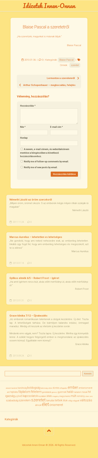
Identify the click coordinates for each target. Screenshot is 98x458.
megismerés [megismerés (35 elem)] (64, 396)
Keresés (88, 373)
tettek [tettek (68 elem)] (58, 400)
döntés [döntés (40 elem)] (55, 388)
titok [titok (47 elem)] (65, 400)
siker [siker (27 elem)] (87, 396)
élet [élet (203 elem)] (45, 404)
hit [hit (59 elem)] (89, 391)
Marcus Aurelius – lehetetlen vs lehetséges (35, 237)
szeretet (75, 65)
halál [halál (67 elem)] (70, 392)
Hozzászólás (28, 106)
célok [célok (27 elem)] (50, 388)
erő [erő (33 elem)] (8, 392)
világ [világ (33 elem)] (70, 400)
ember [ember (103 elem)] (73, 387)
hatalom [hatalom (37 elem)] (78, 392)
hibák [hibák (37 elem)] (84, 392)
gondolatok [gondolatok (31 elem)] (46, 392)
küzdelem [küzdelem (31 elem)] (42, 396)
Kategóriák (11, 419)
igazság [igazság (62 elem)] (10, 396)
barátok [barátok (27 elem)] (14, 388)
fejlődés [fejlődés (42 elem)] (14, 392)
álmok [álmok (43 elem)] (38, 405)
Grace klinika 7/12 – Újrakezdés (28, 315)
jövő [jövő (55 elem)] (19, 396)
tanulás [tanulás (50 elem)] (50, 400)
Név (23, 127)
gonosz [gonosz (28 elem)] (54, 392)
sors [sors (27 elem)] (91, 396)
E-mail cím (56, 127)
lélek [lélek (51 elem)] (49, 396)
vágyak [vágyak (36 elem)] (76, 400)
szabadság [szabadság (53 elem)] (12, 400)
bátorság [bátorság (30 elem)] (44, 388)
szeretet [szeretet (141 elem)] (38, 400)
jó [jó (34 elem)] (16, 396)
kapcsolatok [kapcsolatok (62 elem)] (30, 396)
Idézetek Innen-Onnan (49, 6)
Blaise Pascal (66, 59)
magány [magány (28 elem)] (55, 396)
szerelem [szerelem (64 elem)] (25, 400)
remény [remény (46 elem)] (81, 396)
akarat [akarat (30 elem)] (8, 388)
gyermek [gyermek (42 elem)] (62, 392)
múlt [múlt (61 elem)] (73, 396)
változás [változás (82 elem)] (86, 400)
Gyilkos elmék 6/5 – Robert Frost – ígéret (34, 278)
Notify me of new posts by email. (41, 167)
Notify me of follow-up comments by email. (46, 161)
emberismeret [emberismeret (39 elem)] (85, 388)
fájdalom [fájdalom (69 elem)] (24, 392)
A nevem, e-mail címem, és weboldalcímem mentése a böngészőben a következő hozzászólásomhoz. (44, 153)
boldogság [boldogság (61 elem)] (33, 387)
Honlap (24, 138)
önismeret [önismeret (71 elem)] (56, 405)
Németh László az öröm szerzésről (30, 199)
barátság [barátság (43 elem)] (22, 387)
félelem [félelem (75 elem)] (36, 392)
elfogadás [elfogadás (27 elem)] (63, 388)
